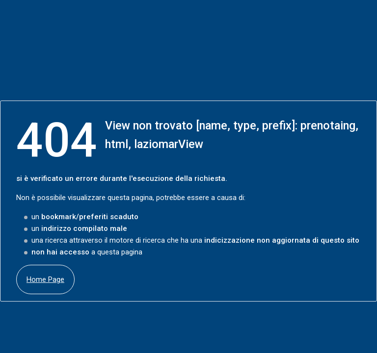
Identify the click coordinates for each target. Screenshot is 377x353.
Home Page (45, 279)
